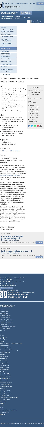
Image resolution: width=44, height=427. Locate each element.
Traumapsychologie (6, 59)
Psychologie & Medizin (5, 391)
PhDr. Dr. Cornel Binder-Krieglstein (11, 151)
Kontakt (26, 3)
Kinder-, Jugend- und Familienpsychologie (6, 39)
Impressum (30, 423)
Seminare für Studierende (7, 72)
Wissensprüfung (3, 324)
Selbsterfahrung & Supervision (6, 320)
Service (12, 3)
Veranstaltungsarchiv (4, 412)
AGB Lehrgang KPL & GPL (21, 423)
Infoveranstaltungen (4, 311)
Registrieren (32, 3)
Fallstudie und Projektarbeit (6, 322)
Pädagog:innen (3, 388)
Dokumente (2, 330)
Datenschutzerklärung (39, 423)
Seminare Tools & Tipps (7, 69)
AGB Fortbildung (10, 423)
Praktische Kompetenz (5, 315)
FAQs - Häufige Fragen (5, 328)
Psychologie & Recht (4, 395)
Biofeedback (4, 66)
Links (1, 333)
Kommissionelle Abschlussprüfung (7, 326)
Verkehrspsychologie (6, 64)
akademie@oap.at (15, 282)
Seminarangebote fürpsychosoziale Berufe (7, 17)
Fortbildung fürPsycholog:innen (26, 12)
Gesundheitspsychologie (7, 36)
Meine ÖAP (27, 17)
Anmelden (39, 242)
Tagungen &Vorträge (18, 17)
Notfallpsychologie (5, 48)
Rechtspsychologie (5, 53)
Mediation (3, 46)
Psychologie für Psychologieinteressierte (9, 397)
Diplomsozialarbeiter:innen (6, 386)
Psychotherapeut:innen (5, 384)
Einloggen (40, 3)
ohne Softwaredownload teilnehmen (10, 175)
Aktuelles (2, 309)
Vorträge (2, 407)
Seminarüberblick (4, 313)
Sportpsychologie (5, 56)
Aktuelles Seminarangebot (6, 382)
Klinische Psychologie (6, 43)
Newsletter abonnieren (6, 287)
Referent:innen (19, 3)
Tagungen (2, 405)
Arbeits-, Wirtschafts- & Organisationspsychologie (7, 30)
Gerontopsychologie (6, 34)
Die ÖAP (7, 3)
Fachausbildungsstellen (5, 317)
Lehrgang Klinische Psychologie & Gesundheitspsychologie (10, 12)
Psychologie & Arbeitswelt (6, 393)
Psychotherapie (5, 51)
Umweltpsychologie (6, 61)
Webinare (3, 27)
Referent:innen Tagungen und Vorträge (8, 410)
